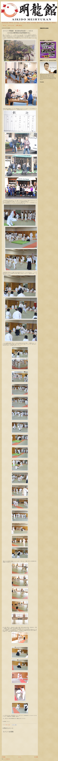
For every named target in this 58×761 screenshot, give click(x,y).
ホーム (4, 25)
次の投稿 (3, 757)
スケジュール (11, 25)
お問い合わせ (19, 25)
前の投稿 (36, 757)
